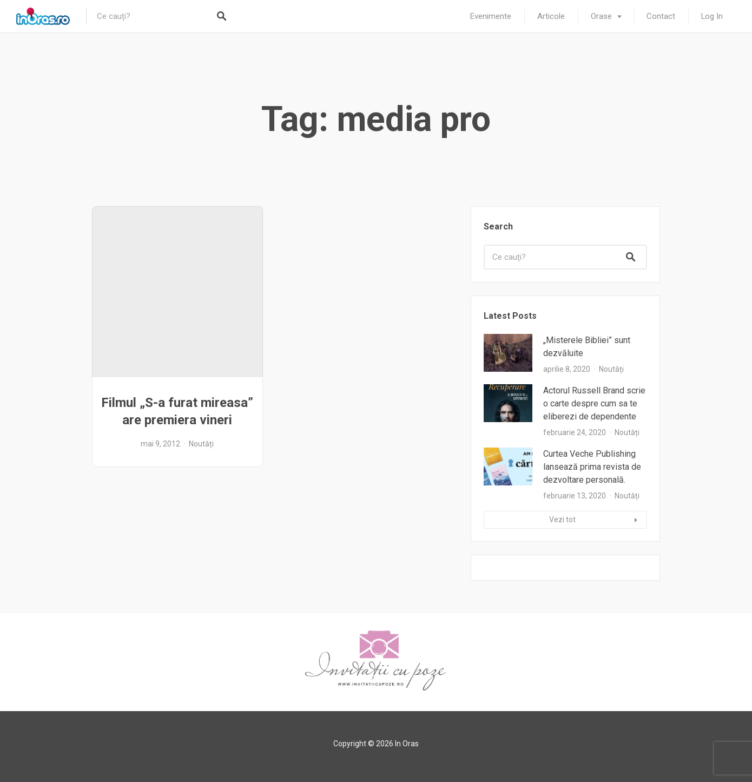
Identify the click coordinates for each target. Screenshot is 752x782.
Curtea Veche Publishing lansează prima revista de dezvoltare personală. (592, 467)
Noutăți (201, 443)
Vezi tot (562, 519)
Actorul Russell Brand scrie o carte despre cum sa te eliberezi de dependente (594, 403)
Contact (661, 16)
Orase (601, 16)
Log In (712, 16)
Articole (551, 16)
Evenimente (490, 16)
